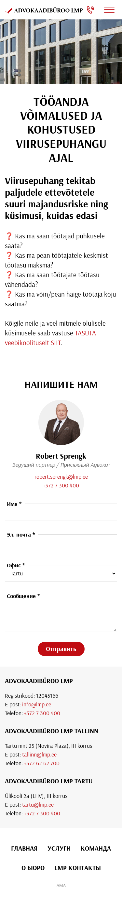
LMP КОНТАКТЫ (77, 868)
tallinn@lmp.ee (39, 754)
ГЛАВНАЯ (24, 848)
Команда (96, 848)
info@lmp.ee (36, 704)
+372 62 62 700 (42, 763)
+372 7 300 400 (61, 485)
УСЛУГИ (59, 848)
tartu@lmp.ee (38, 804)
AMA (61, 885)
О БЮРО (33, 868)
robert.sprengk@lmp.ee (61, 476)
